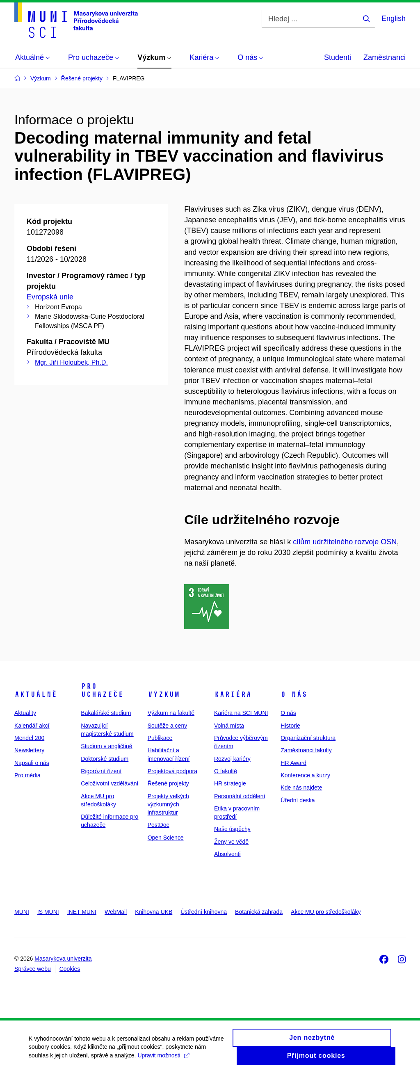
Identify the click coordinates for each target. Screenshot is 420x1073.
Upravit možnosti (163, 1055)
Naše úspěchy (232, 829)
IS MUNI (48, 912)
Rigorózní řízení (101, 771)
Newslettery (29, 750)
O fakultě (225, 771)
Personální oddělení (239, 796)
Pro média (27, 775)
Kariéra (232, 694)
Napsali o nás (31, 763)
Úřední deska (298, 800)
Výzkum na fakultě (171, 713)
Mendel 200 (29, 738)
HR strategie (230, 783)
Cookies (69, 969)
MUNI (21, 912)
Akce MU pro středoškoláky (326, 912)
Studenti (337, 57)
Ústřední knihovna (203, 912)
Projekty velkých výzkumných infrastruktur (168, 804)
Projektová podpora (172, 771)
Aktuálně (35, 694)
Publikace (160, 738)
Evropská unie (50, 297)
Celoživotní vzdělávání (109, 783)
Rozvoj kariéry (232, 759)
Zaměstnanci (384, 57)
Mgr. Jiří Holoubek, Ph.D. (71, 362)
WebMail (116, 912)
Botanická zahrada (259, 912)
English (393, 18)
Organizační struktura (308, 738)
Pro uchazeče (102, 690)
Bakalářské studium (106, 713)
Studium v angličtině (106, 746)
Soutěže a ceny (167, 725)
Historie (290, 725)
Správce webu (32, 969)
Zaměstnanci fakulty (306, 750)
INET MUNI (81, 912)
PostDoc (158, 825)
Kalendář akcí (32, 725)
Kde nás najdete (301, 787)
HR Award (293, 763)
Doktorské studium (104, 759)
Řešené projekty (168, 783)
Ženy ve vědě (231, 841)
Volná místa (229, 725)
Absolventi (227, 854)
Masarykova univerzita (62, 958)
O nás (294, 694)
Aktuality (25, 713)
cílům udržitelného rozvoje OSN (345, 542)
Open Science (166, 837)
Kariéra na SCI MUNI (241, 713)
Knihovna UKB (153, 912)
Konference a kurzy (305, 775)
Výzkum (164, 694)
